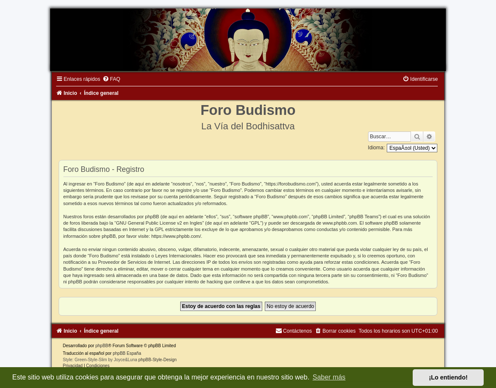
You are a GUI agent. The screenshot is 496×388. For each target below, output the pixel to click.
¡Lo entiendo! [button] (448, 377)
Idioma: (376, 148)
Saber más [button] (329, 377)
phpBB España (127, 353)
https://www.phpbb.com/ (176, 236)
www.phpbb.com (340, 222)
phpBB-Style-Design (158, 359)
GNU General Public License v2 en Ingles (159, 222)
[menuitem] (111, 79)
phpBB (101, 345)
